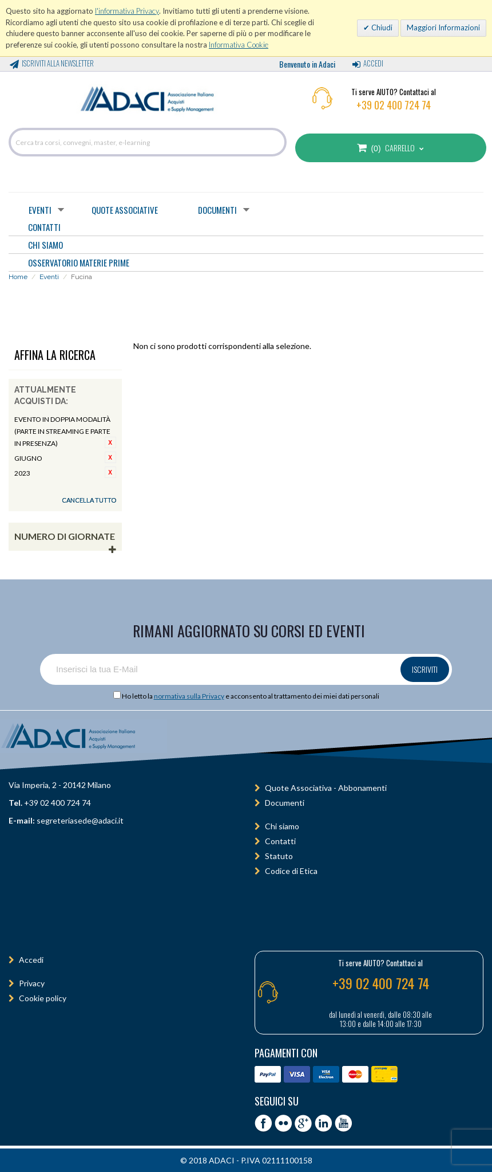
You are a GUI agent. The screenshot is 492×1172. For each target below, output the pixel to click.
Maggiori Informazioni (443, 27)
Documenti (217, 209)
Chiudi (381, 27)
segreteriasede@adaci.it (80, 820)
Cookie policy (42, 998)
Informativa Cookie (238, 44)
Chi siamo (282, 826)
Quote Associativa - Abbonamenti (326, 788)
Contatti (280, 841)
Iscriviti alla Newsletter (58, 63)
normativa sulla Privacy (189, 696)
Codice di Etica (291, 871)
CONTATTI (44, 227)
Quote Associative (125, 209)
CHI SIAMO (45, 244)
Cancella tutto (89, 500)
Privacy (32, 983)
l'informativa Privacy (127, 10)
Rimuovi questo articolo (110, 442)
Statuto (279, 856)
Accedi (373, 63)
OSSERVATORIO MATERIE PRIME (78, 262)
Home (18, 277)
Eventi (40, 209)
